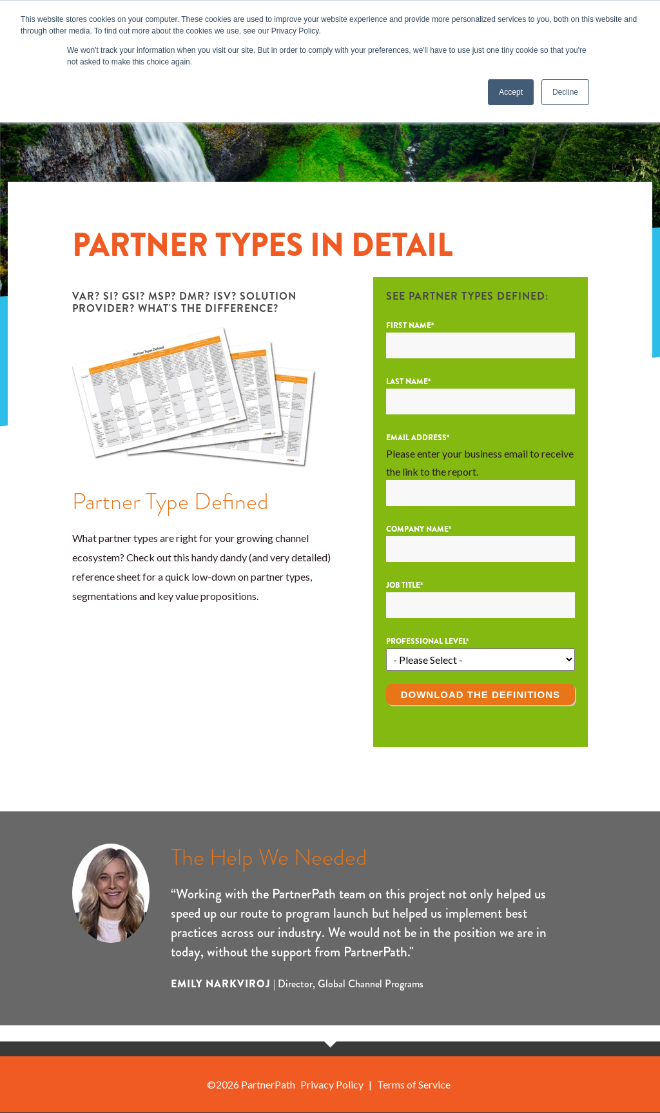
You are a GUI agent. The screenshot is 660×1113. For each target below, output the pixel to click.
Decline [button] (565, 92)
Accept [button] (511, 92)
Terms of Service (414, 1084)
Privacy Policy (332, 1084)
